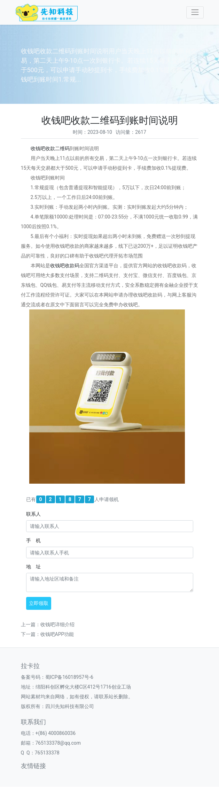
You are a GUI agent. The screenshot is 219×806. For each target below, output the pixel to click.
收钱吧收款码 (64, 265)
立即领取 (38, 603)
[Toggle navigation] (194, 12)
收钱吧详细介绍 (57, 624)
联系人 (33, 514)
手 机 (33, 540)
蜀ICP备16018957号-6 (69, 677)
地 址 (33, 566)
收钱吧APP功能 (57, 634)
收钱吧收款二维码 (50, 148)
